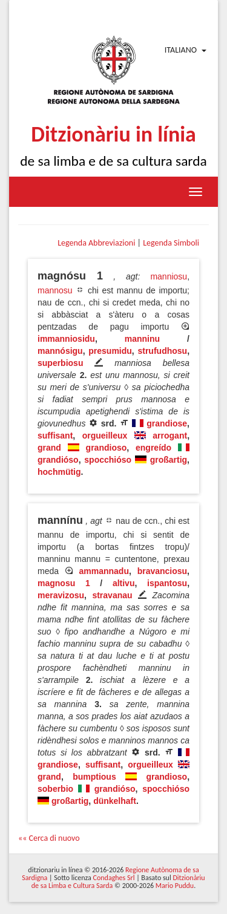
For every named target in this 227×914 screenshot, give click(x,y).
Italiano (181, 50)
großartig (168, 460)
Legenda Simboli (171, 243)
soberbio (55, 789)
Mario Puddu (175, 885)
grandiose (166, 423)
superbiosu (60, 363)
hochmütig (59, 472)
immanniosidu (66, 339)
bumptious (94, 777)
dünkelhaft (114, 801)
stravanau (112, 595)
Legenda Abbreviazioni (96, 243)
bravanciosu (162, 571)
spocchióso (107, 460)
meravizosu (61, 595)
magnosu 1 (64, 583)
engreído (153, 447)
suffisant (55, 435)
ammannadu (104, 571)
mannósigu (60, 351)
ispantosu (167, 583)
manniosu (168, 276)
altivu (124, 583)
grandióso (58, 460)
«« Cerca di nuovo (49, 838)
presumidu (110, 351)
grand (49, 447)
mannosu (55, 290)
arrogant (170, 435)
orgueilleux (105, 435)
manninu (142, 339)
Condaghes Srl (114, 877)
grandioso (106, 447)
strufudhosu (162, 351)
